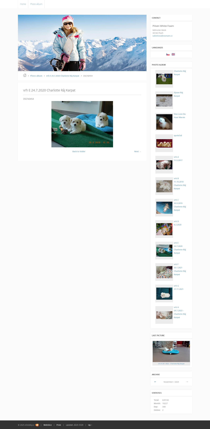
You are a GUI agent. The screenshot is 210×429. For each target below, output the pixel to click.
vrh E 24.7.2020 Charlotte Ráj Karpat (62, 75)
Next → (137, 151)
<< (155, 382)
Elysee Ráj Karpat (178, 94)
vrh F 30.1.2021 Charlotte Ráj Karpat (180, 269)
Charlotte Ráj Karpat (180, 73)
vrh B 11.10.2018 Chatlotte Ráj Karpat (180, 183)
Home (23, 4)
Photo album (36, 4)
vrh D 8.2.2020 (177, 223)
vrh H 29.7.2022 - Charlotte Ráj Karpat (180, 312)
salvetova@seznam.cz (162, 35)
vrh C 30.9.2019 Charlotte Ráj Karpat (180, 205)
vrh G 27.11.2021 (178, 287)
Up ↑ (90, 425)
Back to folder (78, 151)
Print (59, 425)
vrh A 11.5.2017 (178, 159)
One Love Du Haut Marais (180, 116)
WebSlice (48, 425)
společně (178, 135)
